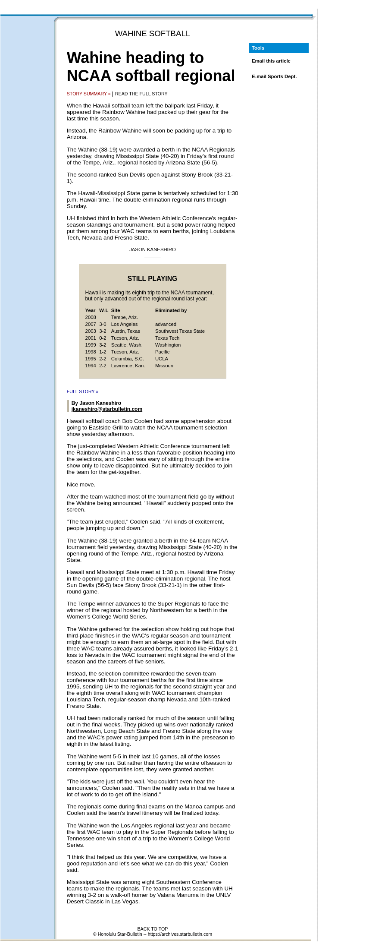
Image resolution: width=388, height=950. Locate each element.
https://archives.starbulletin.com (180, 934)
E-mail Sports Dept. (274, 76)
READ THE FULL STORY (141, 93)
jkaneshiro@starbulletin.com (107, 409)
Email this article (271, 60)
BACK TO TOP (153, 928)
